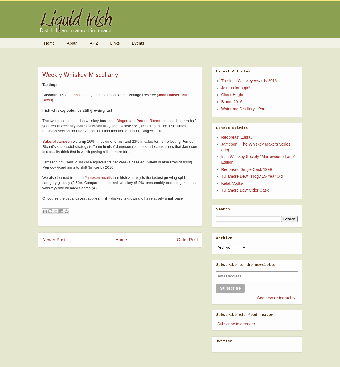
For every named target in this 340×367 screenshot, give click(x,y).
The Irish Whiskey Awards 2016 (249, 80)
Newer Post (53, 239)
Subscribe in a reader (236, 324)
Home (49, 43)
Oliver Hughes (234, 94)
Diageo (122, 121)
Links (115, 43)
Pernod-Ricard (148, 121)
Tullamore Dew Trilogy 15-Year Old (252, 176)
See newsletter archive (277, 298)
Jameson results (98, 177)
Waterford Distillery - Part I (244, 109)
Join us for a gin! (236, 88)
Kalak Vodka (232, 183)
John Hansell (80, 95)
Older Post (187, 239)
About (72, 43)
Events (138, 43)
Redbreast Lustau (237, 137)
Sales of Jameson (57, 141)
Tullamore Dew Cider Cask (245, 190)
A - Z (94, 43)
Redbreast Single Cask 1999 (246, 169)
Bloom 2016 (232, 101)
